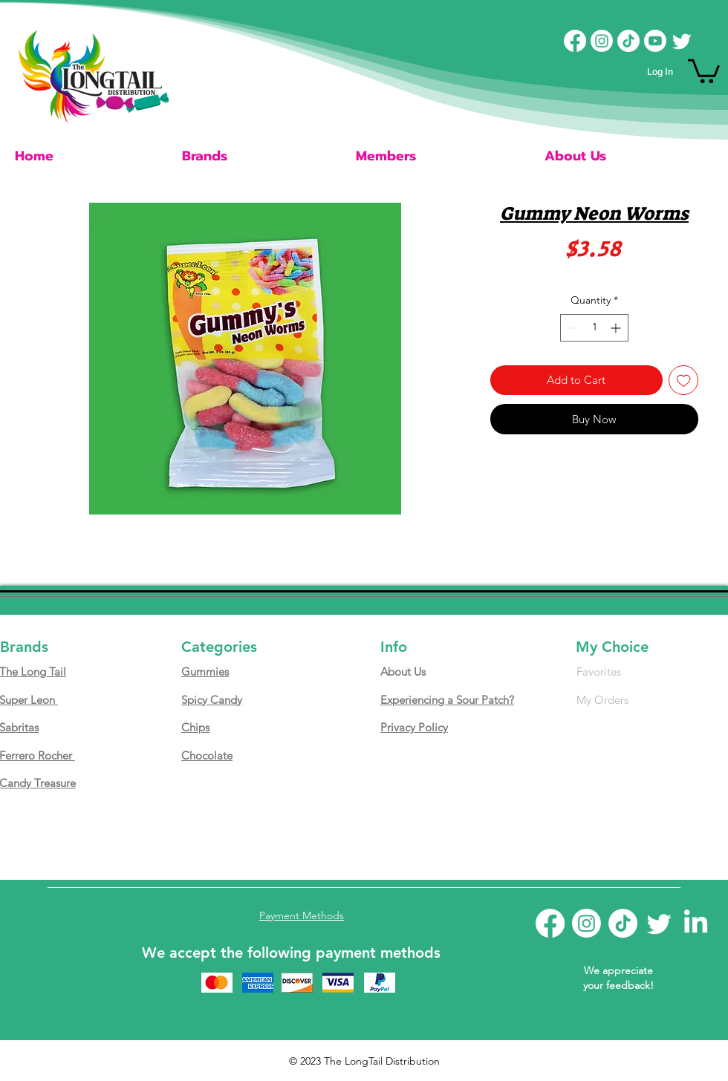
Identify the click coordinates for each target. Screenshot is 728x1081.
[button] (704, 69)
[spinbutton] (594, 328)
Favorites (598, 671)
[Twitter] (682, 41)
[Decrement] (571, 328)
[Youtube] (655, 41)
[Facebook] (575, 41)
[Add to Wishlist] (684, 380)
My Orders (602, 700)
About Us (403, 671)
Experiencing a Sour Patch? (447, 700)
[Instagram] (602, 41)
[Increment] (617, 328)
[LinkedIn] (695, 923)
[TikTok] (628, 41)
